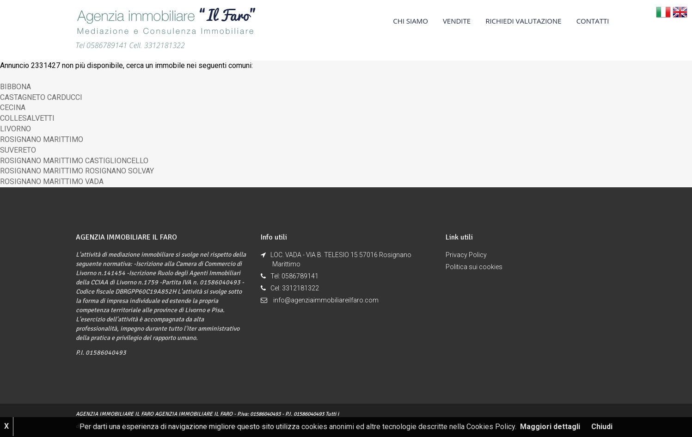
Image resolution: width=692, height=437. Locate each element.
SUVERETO (18, 150)
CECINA (12, 107)
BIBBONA (15, 86)
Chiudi (601, 426)
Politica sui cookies (474, 267)
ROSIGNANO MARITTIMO (41, 139)
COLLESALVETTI (27, 118)
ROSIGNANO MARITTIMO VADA (52, 181)
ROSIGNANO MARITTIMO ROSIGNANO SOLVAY (77, 170)
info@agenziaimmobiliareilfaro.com (326, 300)
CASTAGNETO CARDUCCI (41, 97)
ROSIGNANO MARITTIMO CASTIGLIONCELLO (74, 160)
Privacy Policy (466, 255)
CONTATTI (592, 20)
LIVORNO (15, 128)
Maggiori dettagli (550, 426)
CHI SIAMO (410, 20)
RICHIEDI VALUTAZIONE (523, 20)
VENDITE (457, 20)
